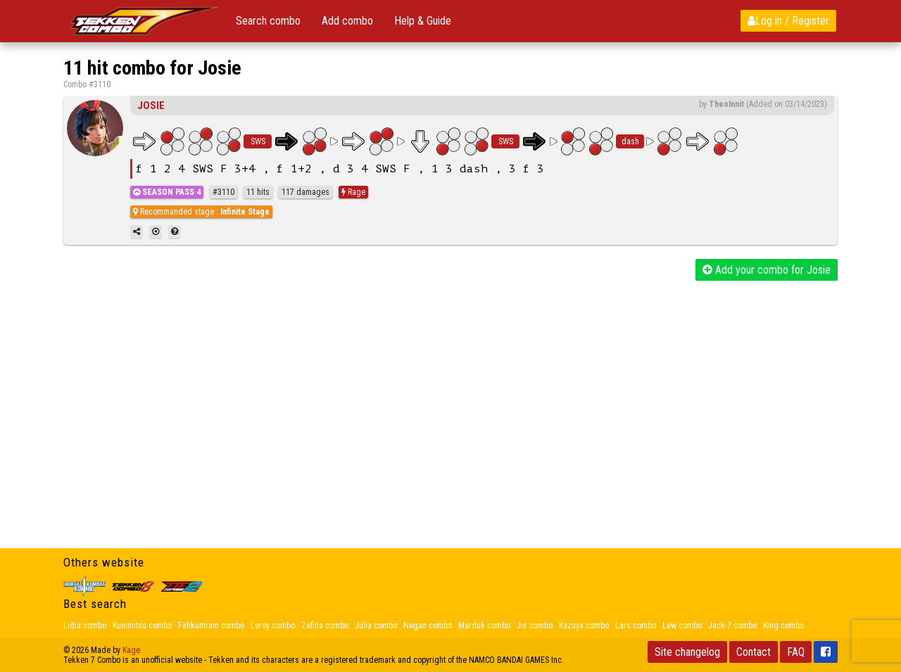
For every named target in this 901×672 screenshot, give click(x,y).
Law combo (682, 625)
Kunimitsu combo (142, 625)
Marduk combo (484, 625)
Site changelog (687, 652)
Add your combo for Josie (766, 270)
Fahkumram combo (211, 625)
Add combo (347, 20)
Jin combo (535, 625)
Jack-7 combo (732, 625)
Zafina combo (324, 625)
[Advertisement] (450, 386)
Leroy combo (273, 625)
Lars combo (635, 625)
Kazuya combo (584, 625)
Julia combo (376, 625)
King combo (783, 625)
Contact (753, 652)
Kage (131, 650)
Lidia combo (84, 625)
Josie (151, 105)
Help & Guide (422, 20)
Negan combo (427, 625)
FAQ (796, 652)
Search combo (268, 20)
